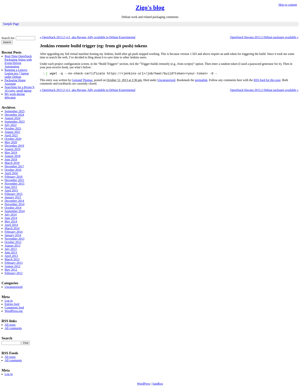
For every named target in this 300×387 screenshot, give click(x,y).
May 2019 (11, 152)
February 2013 (14, 262)
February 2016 (14, 176)
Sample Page (11, 23)
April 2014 (11, 224)
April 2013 (11, 255)
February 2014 (14, 231)
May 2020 (11, 142)
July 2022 (11, 125)
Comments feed (14, 307)
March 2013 (12, 259)
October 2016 (13, 169)
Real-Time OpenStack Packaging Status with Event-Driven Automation (18, 61)
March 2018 (12, 163)
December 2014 (14, 200)
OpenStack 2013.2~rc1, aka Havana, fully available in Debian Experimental (87, 37)
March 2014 (12, 228)
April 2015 (11, 190)
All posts (10, 324)
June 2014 (11, 218)
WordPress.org (14, 311)
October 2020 (13, 138)
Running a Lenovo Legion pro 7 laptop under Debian (17, 73)
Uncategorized (166, 80)
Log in (9, 300)
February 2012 (14, 273)
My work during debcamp (15, 95)
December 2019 (14, 145)
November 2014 (14, 204)
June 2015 (11, 187)
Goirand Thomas (82, 80)
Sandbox (157, 383)
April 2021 (11, 135)
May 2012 (11, 269)
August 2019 (12, 149)
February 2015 (14, 194)
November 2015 (14, 183)
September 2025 (14, 111)
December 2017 (14, 166)
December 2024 (14, 114)
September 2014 (14, 211)
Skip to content (287, 4)
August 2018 (12, 156)
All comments (13, 328)
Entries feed (12, 304)
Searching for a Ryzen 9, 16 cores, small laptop (20, 89)
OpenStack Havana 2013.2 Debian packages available (264, 37)
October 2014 (13, 207)
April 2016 (11, 173)
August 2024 (12, 118)
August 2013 (12, 245)
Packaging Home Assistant (15, 82)
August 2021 (12, 132)
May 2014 (11, 221)
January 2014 (13, 235)
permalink (201, 80)
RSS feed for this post (267, 80)
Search (7, 338)
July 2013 (11, 249)
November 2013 (14, 238)
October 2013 (13, 242)
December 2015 (14, 180)
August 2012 (12, 266)
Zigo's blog (150, 7)
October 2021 (13, 128)
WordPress (143, 383)
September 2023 (14, 121)
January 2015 (13, 197)
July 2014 (11, 214)
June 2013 (11, 252)
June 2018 (11, 159)
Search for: (8, 38)
